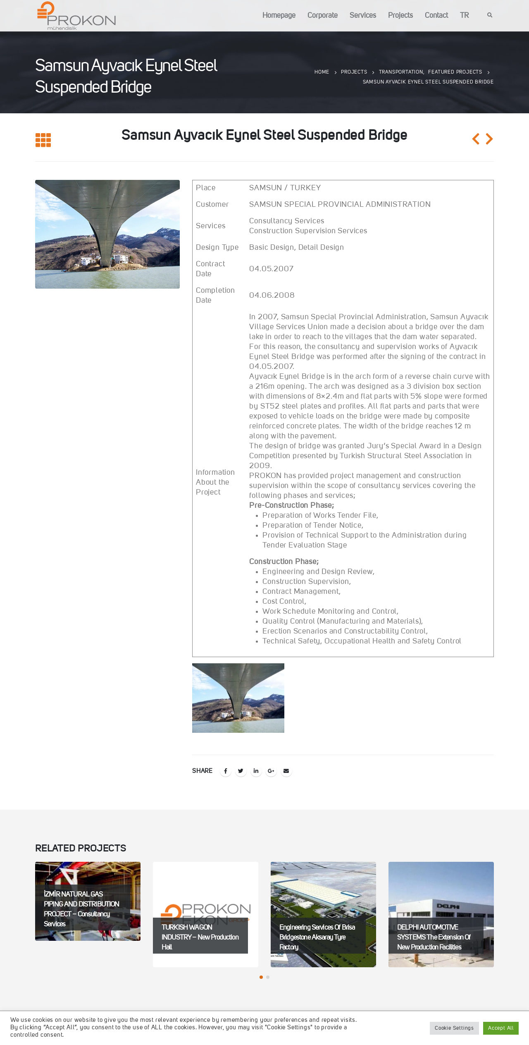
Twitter (241, 771)
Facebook (225, 771)
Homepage (278, 15)
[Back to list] (43, 140)
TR (464, 15)
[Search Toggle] (490, 16)
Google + (271, 771)
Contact (436, 15)
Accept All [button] (501, 1028)
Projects (400, 15)
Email (286, 771)
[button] (261, 977)
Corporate (322, 15)
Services (363, 15)
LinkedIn (256, 771)
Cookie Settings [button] (454, 1028)
